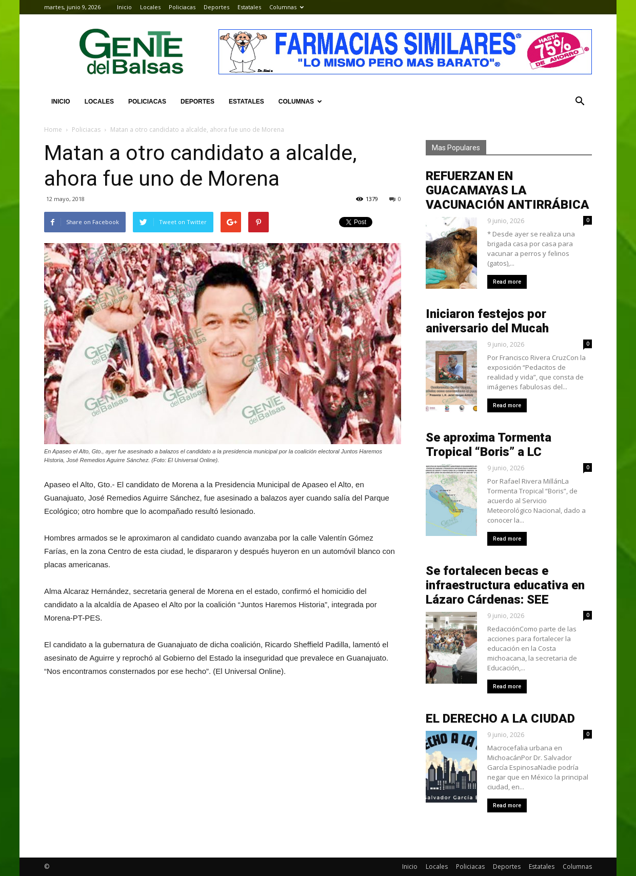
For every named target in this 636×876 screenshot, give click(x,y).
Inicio (124, 7)
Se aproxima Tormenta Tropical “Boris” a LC (488, 444)
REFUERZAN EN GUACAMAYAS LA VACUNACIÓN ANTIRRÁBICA (507, 190)
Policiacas (182, 7)
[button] (579, 101)
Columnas (286, 7)
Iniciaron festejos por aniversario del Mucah (487, 321)
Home (53, 129)
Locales (150, 7)
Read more (507, 281)
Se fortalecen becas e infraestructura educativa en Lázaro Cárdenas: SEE (505, 585)
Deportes (216, 7)
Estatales (249, 7)
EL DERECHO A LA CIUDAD (500, 718)
